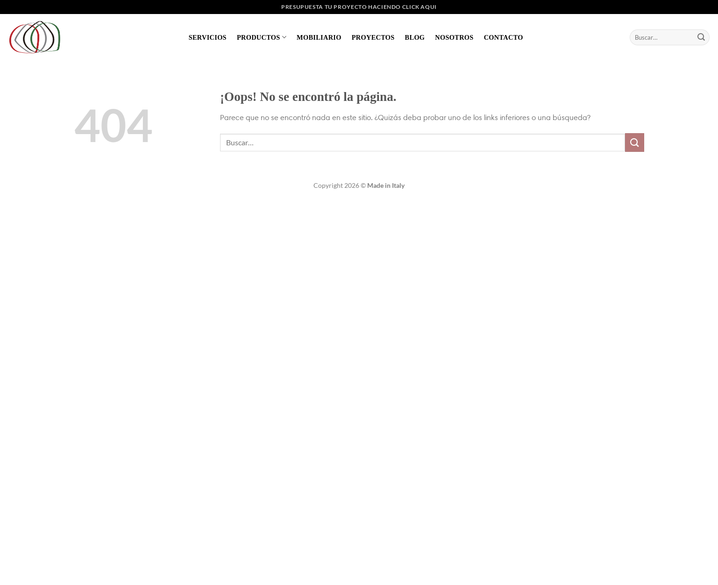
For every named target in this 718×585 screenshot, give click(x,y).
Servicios (208, 37)
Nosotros (454, 37)
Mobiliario (319, 37)
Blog (415, 37)
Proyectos (373, 37)
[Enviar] (701, 37)
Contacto (503, 37)
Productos (261, 37)
